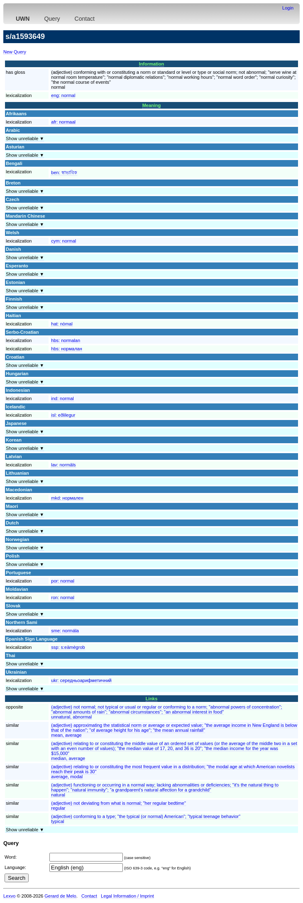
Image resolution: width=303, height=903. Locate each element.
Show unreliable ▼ (25, 138)
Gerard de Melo (60, 895)
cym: (63, 240)
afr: (63, 121)
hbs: (65, 340)
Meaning (151, 105)
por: (62, 580)
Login (287, 7)
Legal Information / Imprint (127, 895)
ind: (62, 398)
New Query (14, 51)
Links (152, 698)
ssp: (68, 647)
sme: (65, 630)
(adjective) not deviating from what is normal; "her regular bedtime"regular (118, 806)
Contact (85, 18)
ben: (64, 172)
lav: (63, 464)
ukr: (81, 680)
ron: (62, 597)
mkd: (67, 497)
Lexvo (9, 895)
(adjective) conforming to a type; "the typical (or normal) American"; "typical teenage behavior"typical (145, 819)
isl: (63, 415)
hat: (61, 323)
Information (151, 63)
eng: (63, 95)
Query (52, 18)
